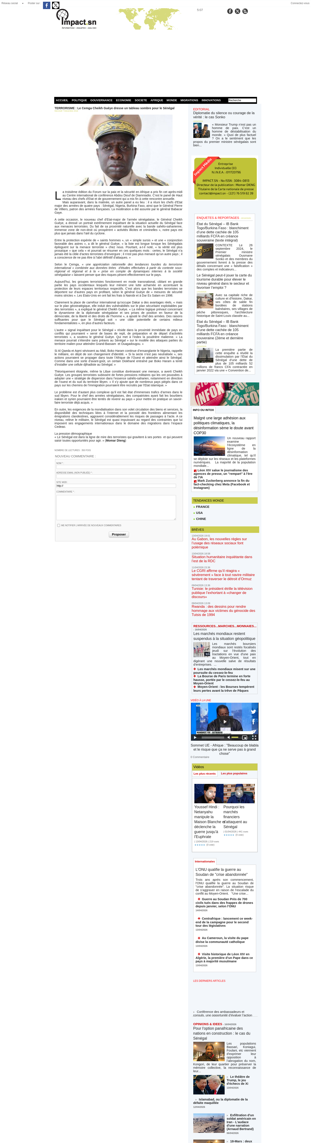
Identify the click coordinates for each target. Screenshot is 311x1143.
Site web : (62, 482)
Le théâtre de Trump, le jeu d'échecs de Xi (241, 984)
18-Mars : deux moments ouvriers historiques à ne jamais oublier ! (241, 1048)
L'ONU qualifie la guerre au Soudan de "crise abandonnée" (222, 789)
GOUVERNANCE (101, 100)
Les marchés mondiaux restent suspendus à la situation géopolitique (223, 565)
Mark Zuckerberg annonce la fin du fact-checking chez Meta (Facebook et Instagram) (221, 431)
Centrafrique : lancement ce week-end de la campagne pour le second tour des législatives (224, 837)
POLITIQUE (79, 100)
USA (198, 458)
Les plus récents (205, 686)
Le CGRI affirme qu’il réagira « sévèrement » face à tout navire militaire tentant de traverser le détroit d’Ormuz (224, 513)
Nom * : (60, 463)
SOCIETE (141, 100)
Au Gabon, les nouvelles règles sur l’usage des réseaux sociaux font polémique (223, 486)
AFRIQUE (157, 100)
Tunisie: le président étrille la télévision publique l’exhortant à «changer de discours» (224, 527)
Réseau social (10, 3)
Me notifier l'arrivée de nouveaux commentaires (91, 525)
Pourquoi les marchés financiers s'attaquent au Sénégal (237, 730)
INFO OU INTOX (204, 370)
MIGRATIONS (189, 100)
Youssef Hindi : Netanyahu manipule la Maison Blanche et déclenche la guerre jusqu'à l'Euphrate (209, 735)
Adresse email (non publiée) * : (74, 473)
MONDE (172, 100)
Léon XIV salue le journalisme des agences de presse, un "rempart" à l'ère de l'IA (224, 425)
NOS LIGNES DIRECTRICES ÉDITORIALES (219, 1096)
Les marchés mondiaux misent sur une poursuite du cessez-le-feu (220, 596)
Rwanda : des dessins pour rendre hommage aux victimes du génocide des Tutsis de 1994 (222, 540)
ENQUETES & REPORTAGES (214, 209)
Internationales (206, 775)
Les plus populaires (236, 686)
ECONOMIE (123, 100)
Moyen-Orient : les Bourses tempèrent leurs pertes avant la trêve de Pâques (223, 608)
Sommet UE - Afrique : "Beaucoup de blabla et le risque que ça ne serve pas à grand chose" (224, 666)
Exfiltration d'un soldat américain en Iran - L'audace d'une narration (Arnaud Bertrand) (239, 1025)
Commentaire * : (65, 492)
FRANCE (201, 452)
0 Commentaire (199, 670)
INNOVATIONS (211, 100)
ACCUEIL (62, 100)
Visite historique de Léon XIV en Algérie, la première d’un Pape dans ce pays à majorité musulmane (224, 871)
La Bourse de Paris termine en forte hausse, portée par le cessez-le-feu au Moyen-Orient (223, 602)
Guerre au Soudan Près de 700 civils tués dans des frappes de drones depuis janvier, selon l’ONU (224, 819)
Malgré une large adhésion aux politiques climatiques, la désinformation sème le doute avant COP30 (223, 386)
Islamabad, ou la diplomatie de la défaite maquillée (221, 1006)
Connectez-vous (300, 3)
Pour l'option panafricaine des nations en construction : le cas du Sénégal (223, 945)
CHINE (199, 465)
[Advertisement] (155, 62)
